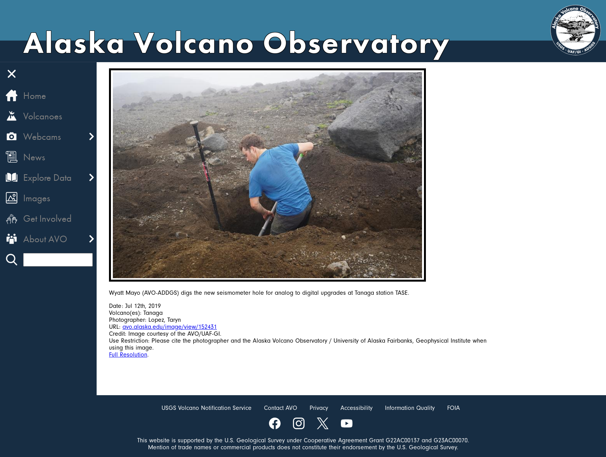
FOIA (453, 407)
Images (36, 198)
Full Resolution (128, 354)
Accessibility (356, 407)
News (34, 157)
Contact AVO (280, 407)
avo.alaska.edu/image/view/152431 (170, 326)
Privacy (319, 407)
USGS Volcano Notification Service (207, 407)
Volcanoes (42, 116)
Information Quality (410, 407)
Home (34, 95)
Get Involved (47, 218)
